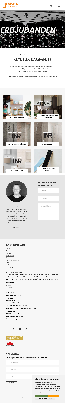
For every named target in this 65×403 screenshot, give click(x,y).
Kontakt (8, 251)
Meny (59, 6)
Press (7, 262)
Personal (8, 253)
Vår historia (9, 258)
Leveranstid (9, 288)
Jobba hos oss (10, 255)
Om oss (8, 249)
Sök (51, 6)
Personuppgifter (10, 267)
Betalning (8, 285)
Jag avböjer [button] (53, 396)
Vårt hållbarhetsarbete (12, 260)
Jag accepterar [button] (41, 396)
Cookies (8, 265)
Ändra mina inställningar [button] (45, 399)
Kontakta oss (41, 6)
